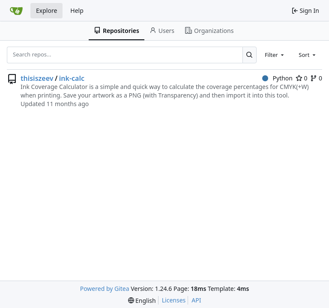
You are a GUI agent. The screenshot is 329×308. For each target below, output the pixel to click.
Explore (46, 10)
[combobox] (275, 55)
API (196, 300)
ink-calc (71, 78)
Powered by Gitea (104, 288)
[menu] (142, 300)
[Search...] (249, 55)
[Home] (16, 10)
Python (277, 78)
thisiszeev (37, 78)
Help (77, 10)
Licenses (174, 300)
